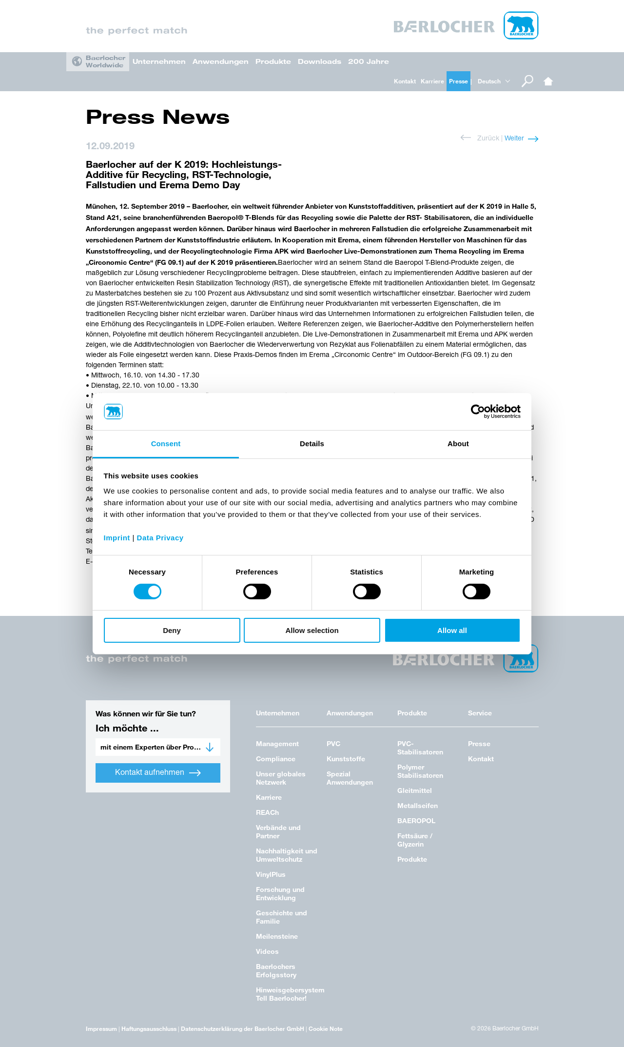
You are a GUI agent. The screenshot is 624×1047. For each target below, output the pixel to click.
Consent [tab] (166, 443)
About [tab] (458, 443)
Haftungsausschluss (148, 1028)
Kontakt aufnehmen (158, 773)
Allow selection (311, 630)
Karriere (432, 81)
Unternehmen (159, 61)
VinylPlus (271, 874)
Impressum (101, 1028)
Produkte (273, 61)
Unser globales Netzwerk (281, 778)
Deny (172, 630)
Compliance (275, 758)
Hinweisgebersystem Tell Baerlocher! (290, 994)
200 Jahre (368, 61)
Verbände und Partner (278, 831)
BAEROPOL (416, 820)
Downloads (319, 61)
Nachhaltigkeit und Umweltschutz (286, 855)
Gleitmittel (414, 790)
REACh (267, 812)
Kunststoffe (346, 758)
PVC (333, 743)
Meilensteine (277, 936)
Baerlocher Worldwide (105, 61)
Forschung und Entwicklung (280, 893)
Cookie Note (326, 1028)
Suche (527, 81)
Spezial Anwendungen (350, 778)
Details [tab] (312, 443)
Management (277, 743)
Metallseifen (417, 805)
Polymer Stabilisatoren (420, 771)
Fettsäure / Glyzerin (414, 839)
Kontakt (405, 81)
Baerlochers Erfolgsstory (276, 970)
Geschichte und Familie (281, 917)
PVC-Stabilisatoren (420, 747)
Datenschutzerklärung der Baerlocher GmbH (242, 1028)
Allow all (452, 630)
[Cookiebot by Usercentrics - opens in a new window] (478, 411)
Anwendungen (221, 61)
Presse (458, 81)
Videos (267, 951)
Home (548, 81)
